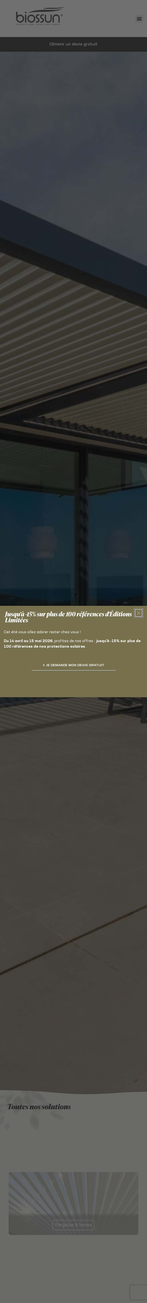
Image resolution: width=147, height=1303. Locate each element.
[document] (73, 651)
